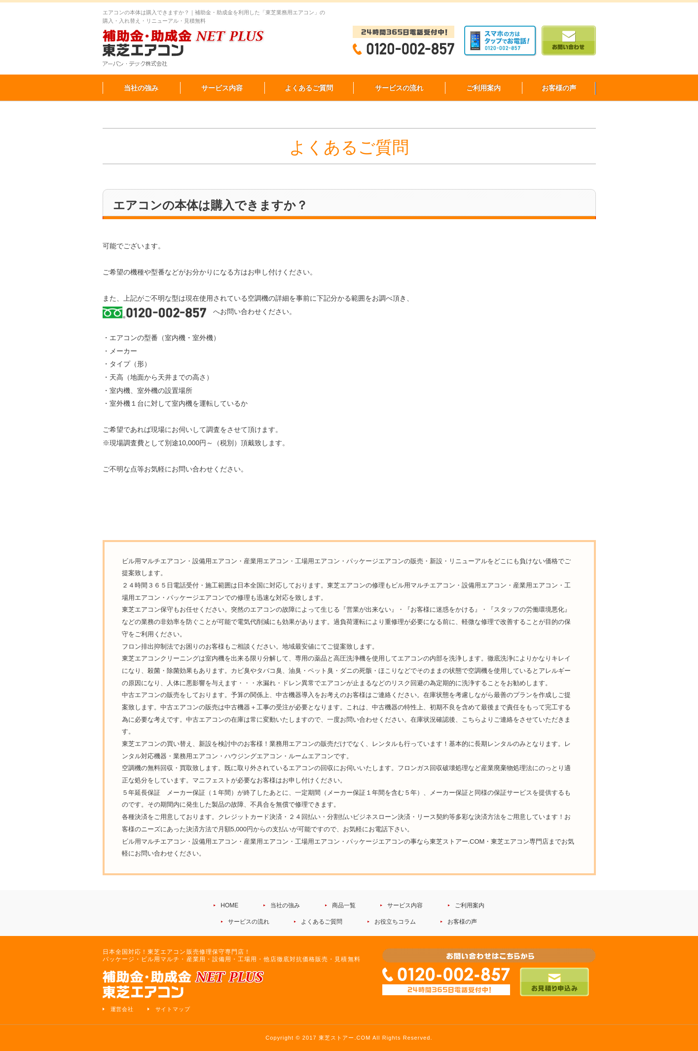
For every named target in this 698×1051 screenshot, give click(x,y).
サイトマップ (173, 1009)
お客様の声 (559, 88)
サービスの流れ (399, 88)
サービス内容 (222, 88)
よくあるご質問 (309, 88)
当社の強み (141, 88)
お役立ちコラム (395, 921)
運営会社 (122, 1009)
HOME (229, 905)
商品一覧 (344, 905)
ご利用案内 (483, 88)
